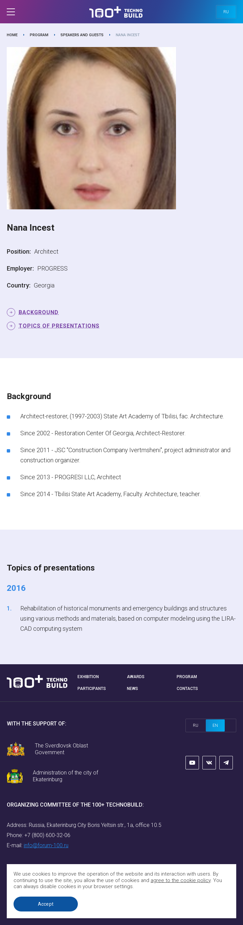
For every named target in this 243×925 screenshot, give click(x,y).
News (132, 688)
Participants (92, 688)
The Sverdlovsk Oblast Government (61, 749)
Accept (46, 904)
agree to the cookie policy (181, 880)
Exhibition (88, 676)
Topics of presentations (59, 326)
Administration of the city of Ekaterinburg (65, 776)
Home (12, 35)
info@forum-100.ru (46, 845)
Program (39, 35)
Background (39, 312)
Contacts (187, 688)
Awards (136, 676)
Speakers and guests (82, 35)
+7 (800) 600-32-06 (47, 835)
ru (226, 11)
